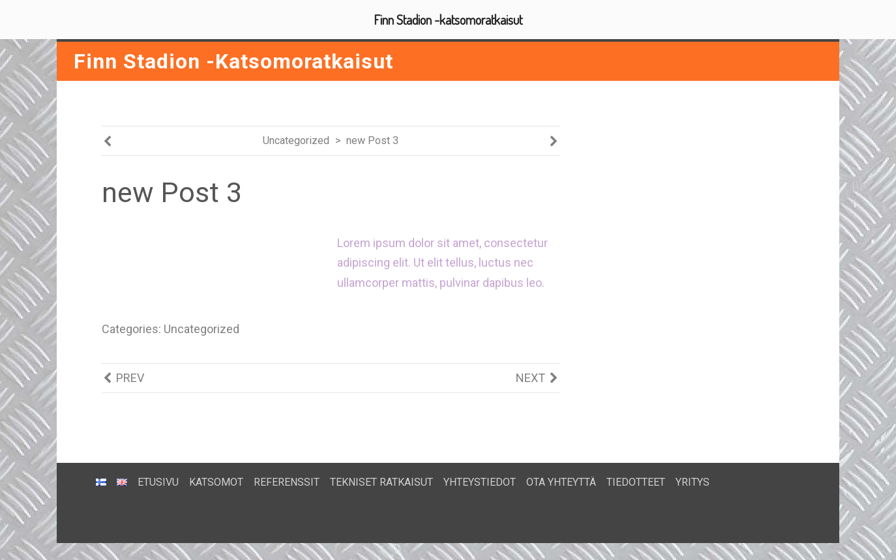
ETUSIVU (158, 481)
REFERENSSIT (287, 481)
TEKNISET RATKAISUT (381, 481)
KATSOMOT (216, 481)
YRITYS (692, 481)
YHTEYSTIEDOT (479, 481)
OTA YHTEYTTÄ (561, 481)
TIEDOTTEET (635, 481)
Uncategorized (296, 141)
